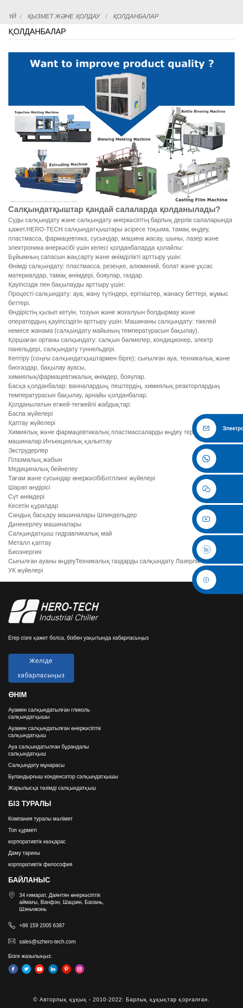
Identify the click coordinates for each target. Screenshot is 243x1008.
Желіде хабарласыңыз (41, 668)
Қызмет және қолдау (63, 16)
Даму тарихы (24, 853)
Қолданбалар (136, 16)
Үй (12, 16)
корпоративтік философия (40, 864)
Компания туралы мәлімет (40, 819)
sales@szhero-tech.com (47, 942)
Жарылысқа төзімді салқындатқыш (52, 788)
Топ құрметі (22, 830)
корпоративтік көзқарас (37, 842)
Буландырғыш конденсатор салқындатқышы (63, 777)
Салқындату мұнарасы (36, 765)
